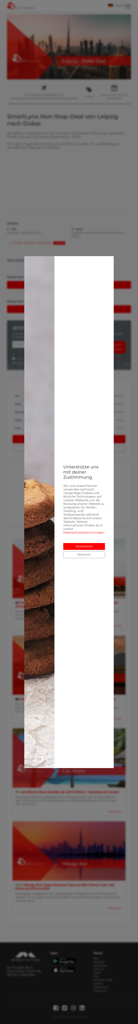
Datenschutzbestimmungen (83, 532)
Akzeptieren (84, 546)
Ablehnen (84, 554)
